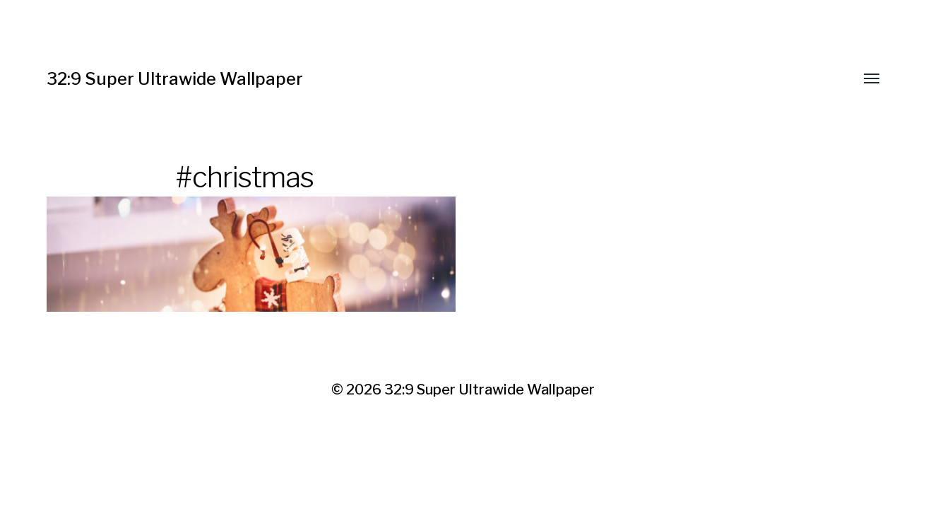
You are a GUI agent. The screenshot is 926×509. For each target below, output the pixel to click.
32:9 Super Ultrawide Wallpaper (175, 79)
